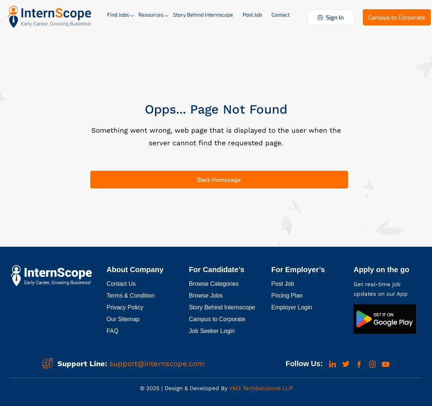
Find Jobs (118, 14)
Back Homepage (219, 179)
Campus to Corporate (396, 17)
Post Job (252, 14)
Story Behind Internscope (203, 14)
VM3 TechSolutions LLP (260, 388)
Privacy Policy (124, 307)
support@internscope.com (156, 363)
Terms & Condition (130, 295)
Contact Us (121, 284)
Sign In (330, 17)
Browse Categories (214, 284)
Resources (151, 14)
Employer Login (291, 307)
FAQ (112, 331)
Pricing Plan (287, 295)
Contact (280, 14)
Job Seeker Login (212, 331)
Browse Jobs (206, 295)
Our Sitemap (123, 319)
